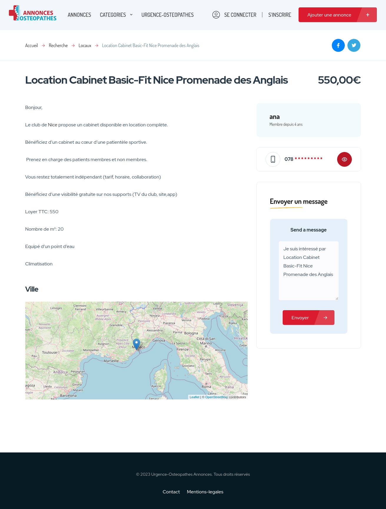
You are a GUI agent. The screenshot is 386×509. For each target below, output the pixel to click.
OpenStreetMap (216, 397)
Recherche (58, 45)
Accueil (31, 45)
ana (275, 116)
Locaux (85, 45)
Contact (175, 492)
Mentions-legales (205, 492)
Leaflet (194, 397)
